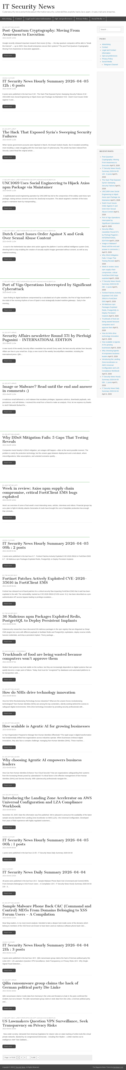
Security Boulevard (12, 27)
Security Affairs (10, 332)
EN (3, 27)
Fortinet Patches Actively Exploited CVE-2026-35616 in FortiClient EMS (44, 580)
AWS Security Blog (9, 795)
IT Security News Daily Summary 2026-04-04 (44, 872)
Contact (18, 19)
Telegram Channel (111, 65)
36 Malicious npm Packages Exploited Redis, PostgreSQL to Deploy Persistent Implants (41, 618)
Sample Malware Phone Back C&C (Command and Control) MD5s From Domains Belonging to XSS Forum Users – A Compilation (46, 910)
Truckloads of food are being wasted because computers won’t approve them (42, 656)
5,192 (33, 1057)
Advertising (7, 19)
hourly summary (8, 78)
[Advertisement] (45, 69)
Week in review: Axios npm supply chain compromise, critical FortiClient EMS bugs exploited (39, 492)
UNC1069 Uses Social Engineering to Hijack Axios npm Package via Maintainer (46, 185)
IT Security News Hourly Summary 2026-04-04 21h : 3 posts (45, 947)
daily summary (7, 869)
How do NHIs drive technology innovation (38, 692)
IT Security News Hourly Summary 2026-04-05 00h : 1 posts (45, 842)
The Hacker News (11, 575)
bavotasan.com (118, 1067)
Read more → (9, 55)
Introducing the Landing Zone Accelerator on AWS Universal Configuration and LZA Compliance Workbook (47, 802)
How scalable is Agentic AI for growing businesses (46, 726)
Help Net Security (11, 485)
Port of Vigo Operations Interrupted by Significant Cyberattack (47, 287)
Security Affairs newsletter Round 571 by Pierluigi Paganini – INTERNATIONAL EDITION (46, 338)
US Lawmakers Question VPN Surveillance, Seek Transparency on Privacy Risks (45, 1023)
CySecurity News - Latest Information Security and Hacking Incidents (27, 180)
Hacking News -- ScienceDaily (15, 651)
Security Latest (10, 129)
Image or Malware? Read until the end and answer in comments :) (47, 388)
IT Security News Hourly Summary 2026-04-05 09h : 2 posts (45, 545)
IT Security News (28, 6)
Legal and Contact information (38, 19)
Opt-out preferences (63, 19)
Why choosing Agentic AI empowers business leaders (42, 762)
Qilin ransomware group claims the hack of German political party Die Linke (40, 985)
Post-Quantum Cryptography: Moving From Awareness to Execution (41, 32)
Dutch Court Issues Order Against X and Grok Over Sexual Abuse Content (43, 236)
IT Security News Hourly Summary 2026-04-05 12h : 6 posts (45, 83)
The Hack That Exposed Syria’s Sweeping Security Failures (47, 134)
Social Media (97, 19)
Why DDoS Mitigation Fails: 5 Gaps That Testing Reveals (45, 439)
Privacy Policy (82, 19)
